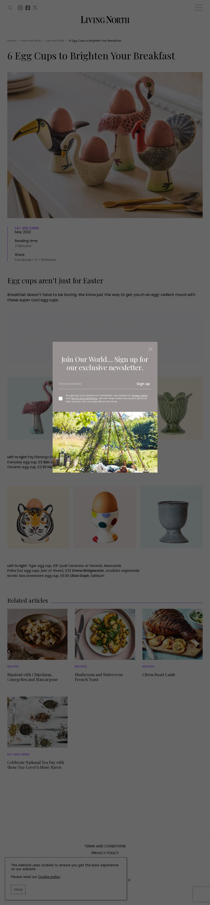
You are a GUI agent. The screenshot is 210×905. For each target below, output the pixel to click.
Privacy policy (140, 395)
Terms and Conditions (84, 398)
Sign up (143, 383)
